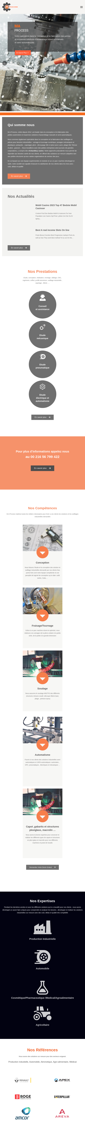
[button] (23, 171)
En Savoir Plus (22, 53)
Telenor (68, 146)
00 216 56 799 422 (45, 457)
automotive (22, 138)
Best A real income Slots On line (50, 228)
